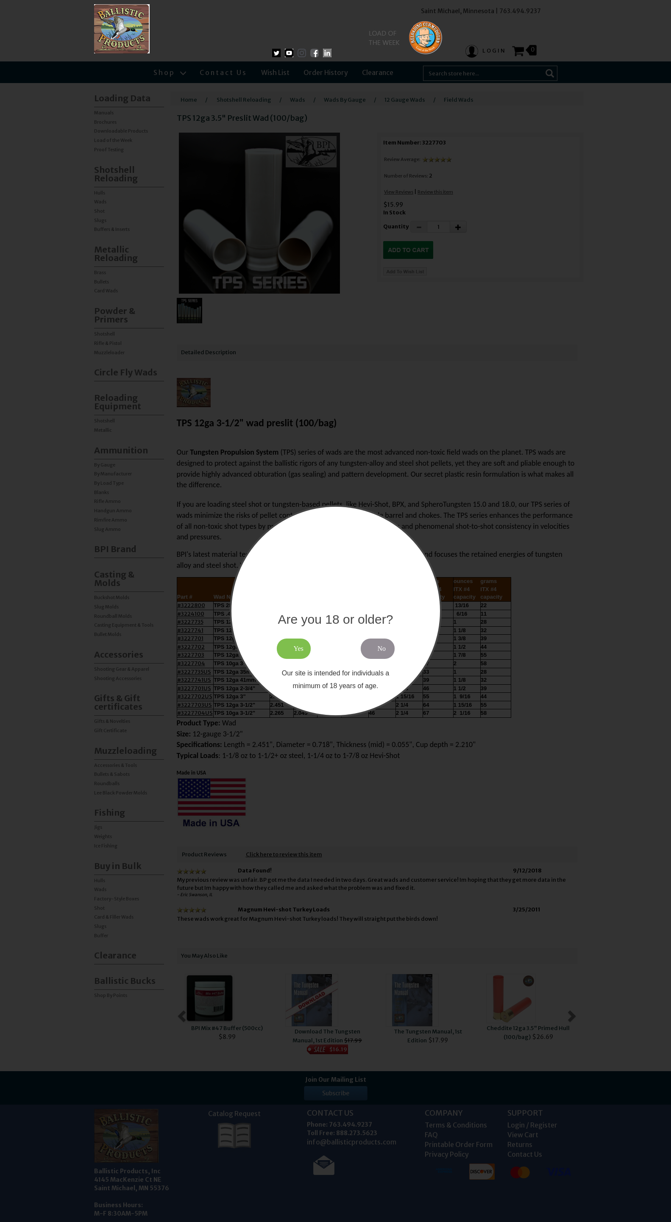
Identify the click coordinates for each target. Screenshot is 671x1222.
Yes (298, 648)
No (382, 648)
